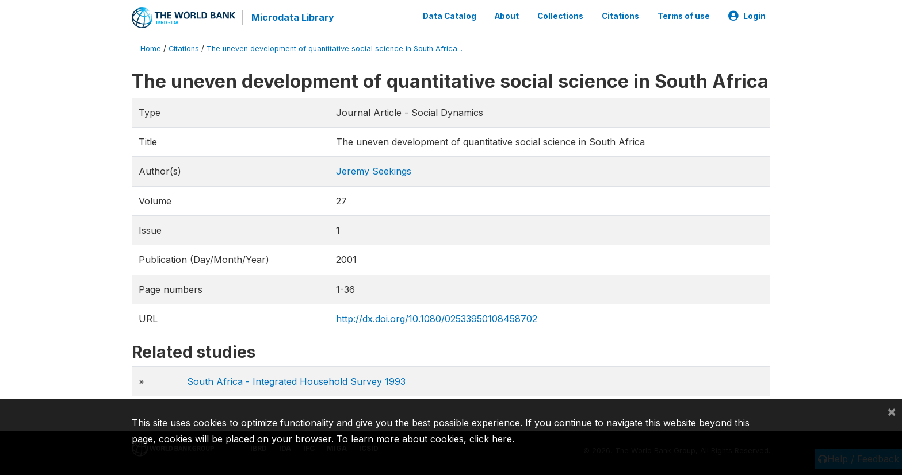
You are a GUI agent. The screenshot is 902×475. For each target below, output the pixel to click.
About (507, 16)
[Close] (891, 411)
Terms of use (684, 16)
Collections (560, 16)
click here (490, 439)
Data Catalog (449, 16)
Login (747, 16)
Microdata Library (292, 17)
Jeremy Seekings (373, 171)
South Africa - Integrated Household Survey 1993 (296, 381)
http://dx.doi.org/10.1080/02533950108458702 (436, 319)
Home (150, 48)
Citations (620, 16)
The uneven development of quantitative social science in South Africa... (335, 48)
